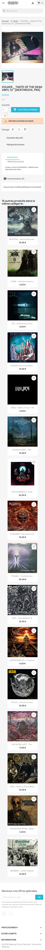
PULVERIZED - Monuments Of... (22, 534)
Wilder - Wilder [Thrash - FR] (22, 408)
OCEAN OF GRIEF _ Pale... (22, 450)
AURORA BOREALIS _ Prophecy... (22, 660)
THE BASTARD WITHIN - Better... (22, 829)
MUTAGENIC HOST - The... (22, 744)
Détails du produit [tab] (16, 161)
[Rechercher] (22, 10)
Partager (12, 129)
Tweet (19, 129)
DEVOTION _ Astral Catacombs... (22, 239)
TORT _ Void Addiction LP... (22, 618)
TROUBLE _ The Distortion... (22, 576)
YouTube (10, 914)
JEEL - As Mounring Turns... (23, 323)
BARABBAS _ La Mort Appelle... (22, 871)
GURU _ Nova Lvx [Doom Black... (22, 786)
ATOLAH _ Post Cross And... (22, 702)
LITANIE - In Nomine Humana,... (22, 281)
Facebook (4, 914)
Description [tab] (12, 157)
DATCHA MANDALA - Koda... (22, 492)
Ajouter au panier (25, 109)
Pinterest (25, 129)
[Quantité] (5, 109)
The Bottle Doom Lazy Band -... (22, 365)
